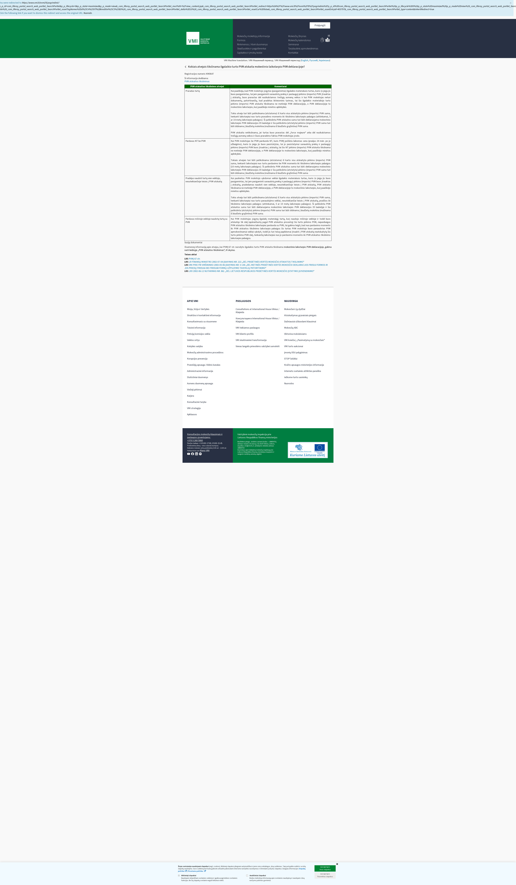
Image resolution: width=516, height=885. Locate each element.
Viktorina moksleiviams (295, 334)
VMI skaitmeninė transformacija (251, 340)
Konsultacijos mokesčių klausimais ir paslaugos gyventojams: (205, 436)
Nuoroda (88, 13)
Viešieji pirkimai (194, 389)
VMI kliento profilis (245, 334)
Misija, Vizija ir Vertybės (198, 309)
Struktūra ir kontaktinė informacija (204, 315)
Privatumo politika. (195, 871)
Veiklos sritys (193, 340)
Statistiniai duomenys (197, 377)
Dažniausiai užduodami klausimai (300, 321)
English (304, 60)
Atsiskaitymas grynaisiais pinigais (300, 315)
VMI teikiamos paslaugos (248, 327)
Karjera (190, 395)
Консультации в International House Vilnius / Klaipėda (257, 320)
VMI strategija (194, 408)
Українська (324, 60)
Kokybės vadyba (195, 346)
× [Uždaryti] (510, 3)
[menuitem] (253, 36)
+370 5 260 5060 (195, 440)
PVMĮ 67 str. (194, 258)
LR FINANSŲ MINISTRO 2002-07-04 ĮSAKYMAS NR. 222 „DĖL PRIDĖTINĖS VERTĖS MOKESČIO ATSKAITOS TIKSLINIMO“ (246, 261)
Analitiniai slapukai (256, 875)
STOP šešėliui (290, 358)
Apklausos (192, 414)
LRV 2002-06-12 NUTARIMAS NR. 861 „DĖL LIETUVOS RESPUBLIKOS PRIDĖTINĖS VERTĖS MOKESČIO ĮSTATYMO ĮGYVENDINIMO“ (251, 271)
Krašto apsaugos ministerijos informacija (304, 365)
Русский (313, 60)
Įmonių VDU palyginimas (296, 352)
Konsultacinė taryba (196, 402)
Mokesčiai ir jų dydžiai (294, 309)
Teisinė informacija (196, 327)
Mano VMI (204, 450)
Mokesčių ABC (291, 327)
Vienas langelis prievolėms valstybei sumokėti (258, 346)
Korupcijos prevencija (197, 358)
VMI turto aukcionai (293, 346)
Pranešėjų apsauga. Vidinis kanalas (203, 365)
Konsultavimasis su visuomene (202, 321)
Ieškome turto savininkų (296, 377)
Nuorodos (289, 383)
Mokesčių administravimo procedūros (205, 352)
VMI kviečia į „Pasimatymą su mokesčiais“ (304, 340)
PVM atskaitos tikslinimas (196, 81)
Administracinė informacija (200, 371)
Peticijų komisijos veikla (198, 334)
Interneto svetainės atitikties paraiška (302, 371)
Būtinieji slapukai (187, 875)
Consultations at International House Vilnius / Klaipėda (257, 311)
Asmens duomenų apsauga (200, 383)
